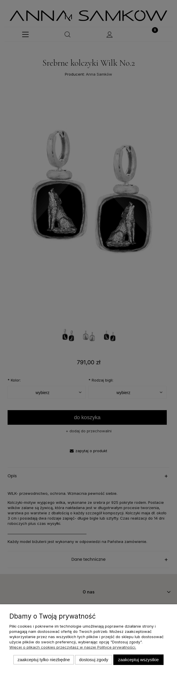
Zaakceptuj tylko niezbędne (44, 659)
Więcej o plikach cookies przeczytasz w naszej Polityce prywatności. (72, 647)
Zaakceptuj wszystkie (138, 659)
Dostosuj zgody (93, 659)
